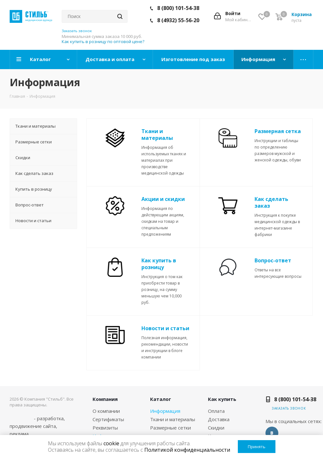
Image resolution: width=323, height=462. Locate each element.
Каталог (160, 399)
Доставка (218, 419)
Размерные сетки (170, 427)
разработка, (51, 418)
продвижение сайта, (33, 426)
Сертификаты (108, 419)
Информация (165, 411)
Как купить (222, 399)
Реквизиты (105, 427)
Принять (256, 446)
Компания (105, 399)
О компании (106, 411)
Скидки (216, 427)
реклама (19, 433)
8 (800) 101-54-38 (178, 8)
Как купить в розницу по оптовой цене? (103, 41)
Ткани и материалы (172, 419)
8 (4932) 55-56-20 (178, 20)
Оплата (216, 411)
